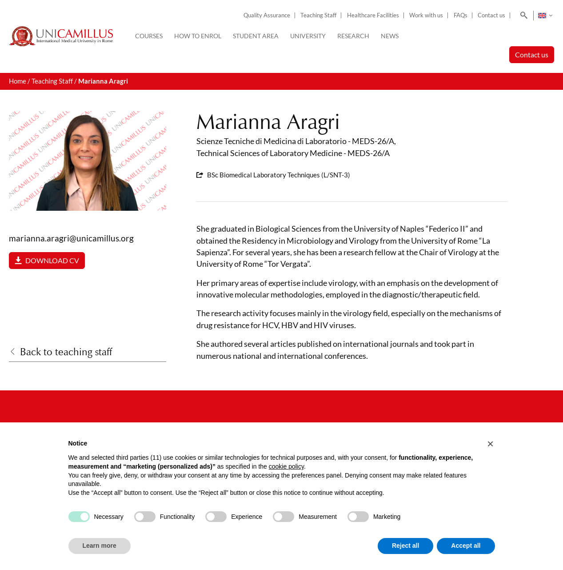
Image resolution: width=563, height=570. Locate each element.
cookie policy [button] (286, 466)
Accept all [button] (465, 545)
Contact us (491, 15)
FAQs (460, 15)
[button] (490, 444)
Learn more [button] (99, 545)
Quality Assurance (267, 15)
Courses (149, 36)
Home (17, 81)
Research (353, 36)
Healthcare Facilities (373, 15)
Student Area (256, 36)
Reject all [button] (405, 545)
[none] (545, 15)
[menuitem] (545, 15)
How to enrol (197, 36)
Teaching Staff (318, 15)
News (390, 36)
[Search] (522, 15)
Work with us (426, 15)
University (308, 36)
